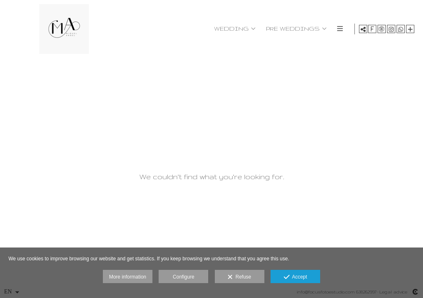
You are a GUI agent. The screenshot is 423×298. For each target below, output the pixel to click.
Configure (183, 277)
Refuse (239, 277)
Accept (295, 277)
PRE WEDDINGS (292, 28)
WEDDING (230, 28)
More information (127, 277)
